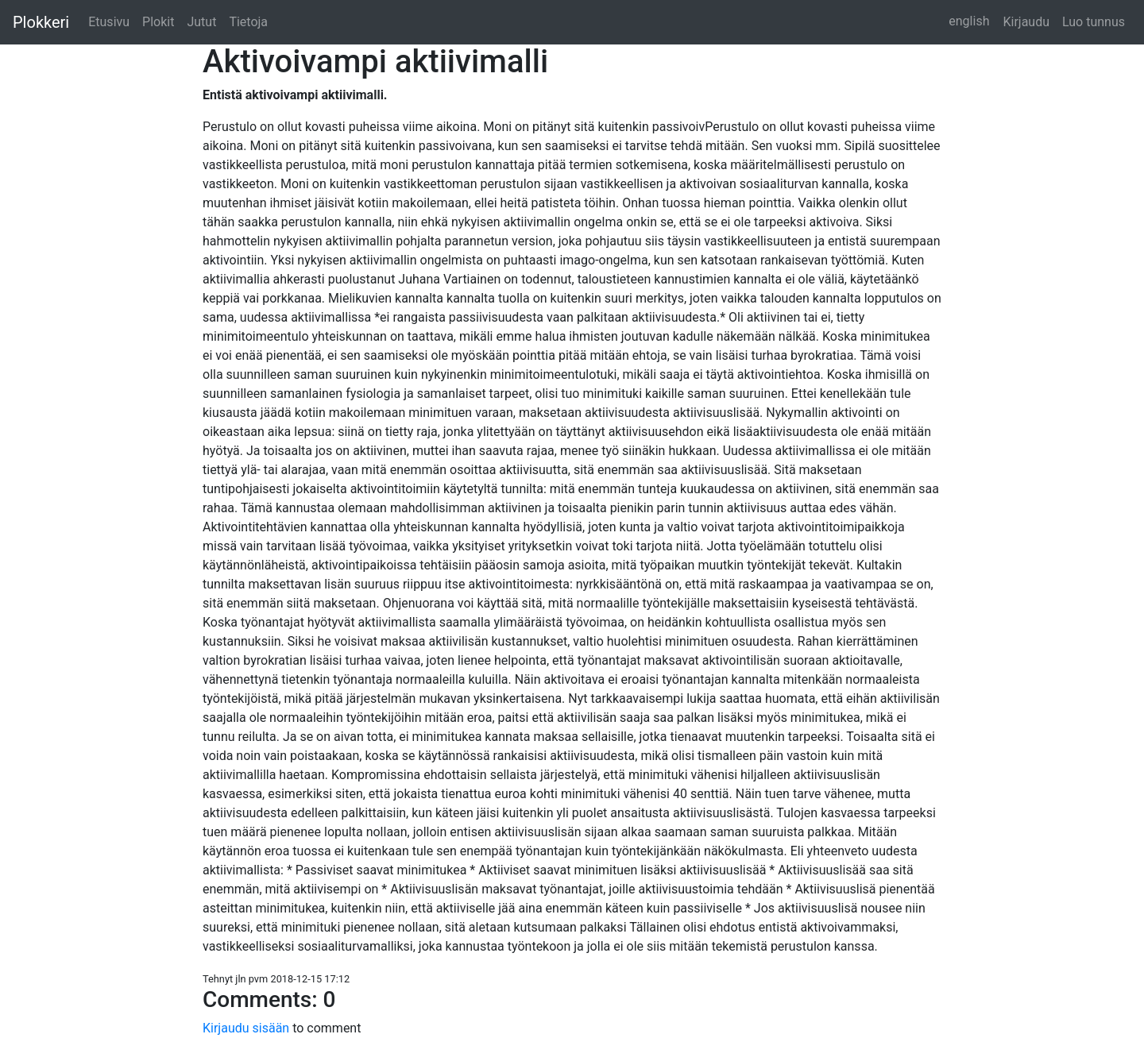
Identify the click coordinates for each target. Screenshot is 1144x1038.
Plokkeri (41, 22)
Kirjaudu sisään (247, 1028)
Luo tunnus (1093, 21)
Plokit (158, 21)
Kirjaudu (1026, 21)
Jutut (201, 21)
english (969, 21)
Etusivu (108, 21)
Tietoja (248, 21)
